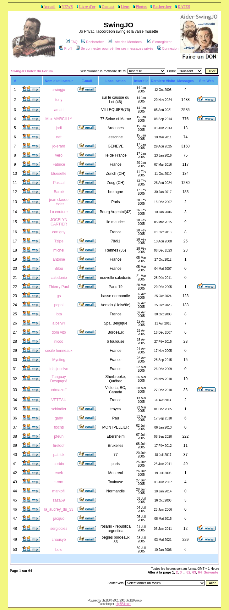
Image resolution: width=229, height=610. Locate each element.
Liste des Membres (125, 42)
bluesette (59, 173)
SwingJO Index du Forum (32, 71)
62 (188, 572)
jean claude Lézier (58, 201)
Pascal (58, 182)
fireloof (58, 445)
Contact (108, 6)
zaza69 (59, 500)
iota (59, 314)
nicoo (58, 341)
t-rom (58, 482)
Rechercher (162, 6)
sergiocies (58, 528)
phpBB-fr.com (123, 604)
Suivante (211, 572)
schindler (58, 409)
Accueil (49, 6)
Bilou (59, 268)
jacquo (58, 518)
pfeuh (58, 436)
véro (58, 155)
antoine (58, 259)
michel (58, 250)
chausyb (59, 539)
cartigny (58, 232)
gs (59, 296)
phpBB (106, 600)
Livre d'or (87, 6)
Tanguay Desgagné (59, 378)
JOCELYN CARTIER (58, 222)
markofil (58, 491)
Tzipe (58, 241)
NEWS (67, 6)
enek (59, 473)
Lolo (59, 549)
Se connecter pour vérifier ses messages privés (115, 48)
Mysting (58, 360)
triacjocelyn (58, 369)
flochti (58, 427)
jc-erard (58, 146)
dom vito (59, 332)
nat (59, 137)
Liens (125, 6)
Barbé (59, 192)
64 (200, 572)
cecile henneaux (59, 350)
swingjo (58, 89)
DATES (184, 6)
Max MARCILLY (59, 119)
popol (58, 305)
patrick (58, 454)
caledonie (59, 277)
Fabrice (58, 164)
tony (59, 99)
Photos (141, 6)
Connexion (168, 48)
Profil (65, 48)
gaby (59, 418)
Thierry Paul (59, 287)
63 (194, 572)
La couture (59, 212)
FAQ (72, 42)
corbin (59, 464)
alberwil (58, 323)
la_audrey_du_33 (59, 509)
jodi (59, 128)
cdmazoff (58, 390)
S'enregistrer (159, 42)
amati (58, 110)
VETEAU (58, 400)
